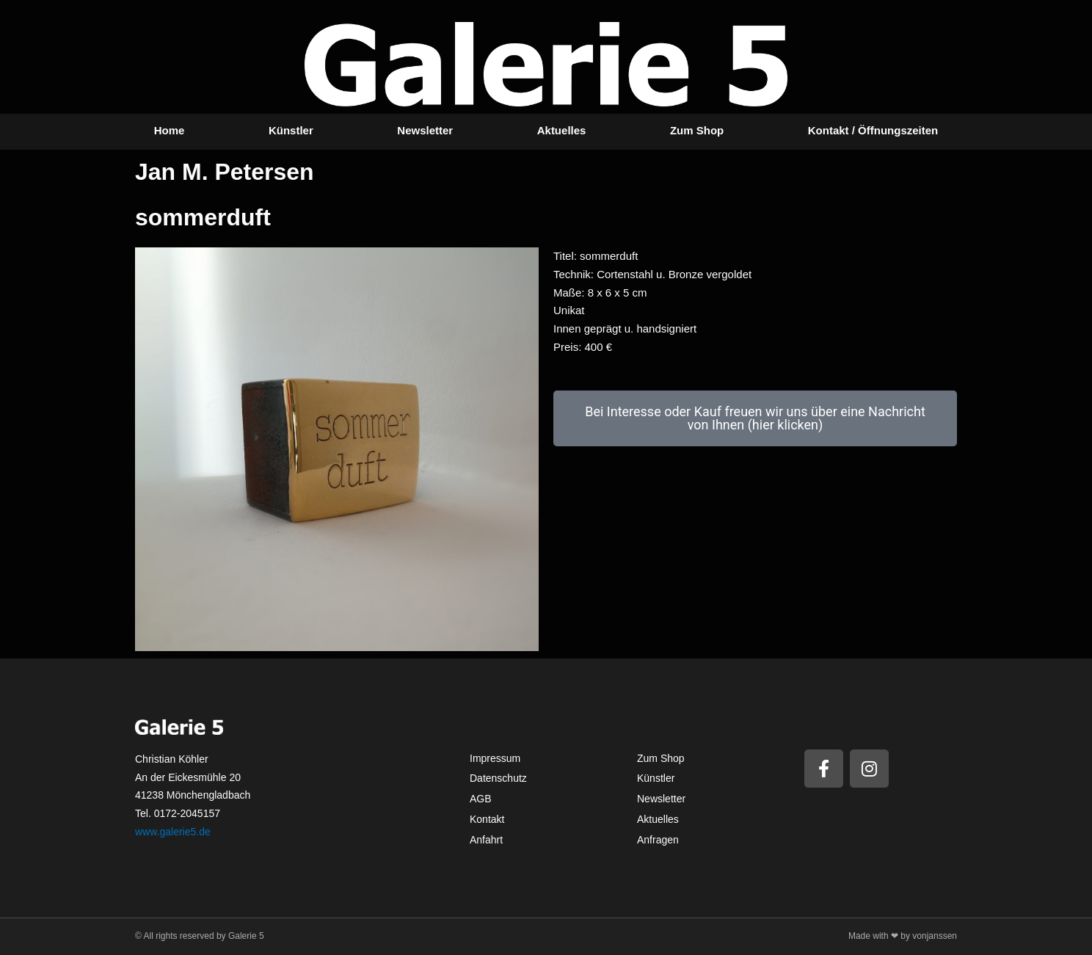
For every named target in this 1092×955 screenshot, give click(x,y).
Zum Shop (697, 130)
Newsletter (425, 130)
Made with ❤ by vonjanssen (902, 936)
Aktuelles (561, 130)
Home (169, 130)
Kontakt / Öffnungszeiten (873, 130)
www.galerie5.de (173, 832)
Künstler (291, 130)
